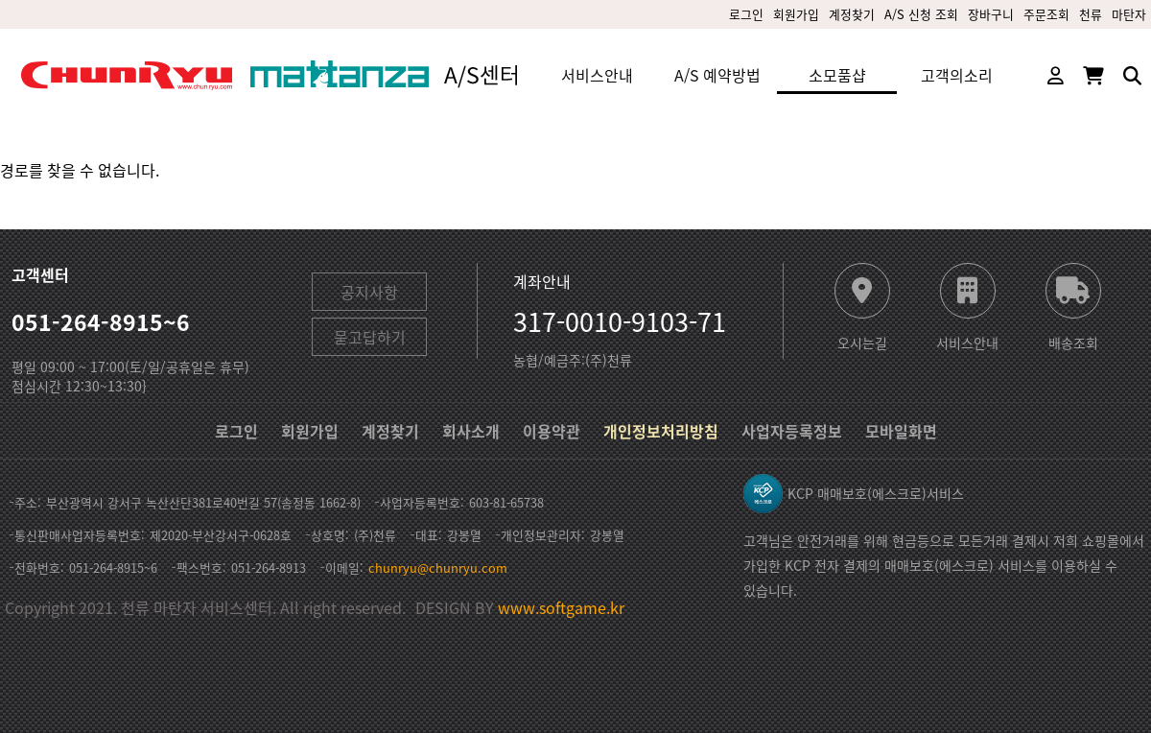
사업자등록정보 (791, 430)
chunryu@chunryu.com (437, 567)
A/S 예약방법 (717, 74)
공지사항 (369, 291)
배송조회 (1073, 341)
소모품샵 (837, 74)
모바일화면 (901, 430)
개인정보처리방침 (660, 430)
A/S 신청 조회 (921, 14)
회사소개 (471, 430)
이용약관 (551, 430)
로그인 (746, 14)
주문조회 (1046, 14)
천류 (1090, 14)
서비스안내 (597, 74)
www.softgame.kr (561, 607)
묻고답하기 (370, 336)
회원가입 (796, 14)
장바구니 (991, 14)
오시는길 (862, 341)
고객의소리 (957, 74)
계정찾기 (852, 14)
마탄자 (1129, 14)
